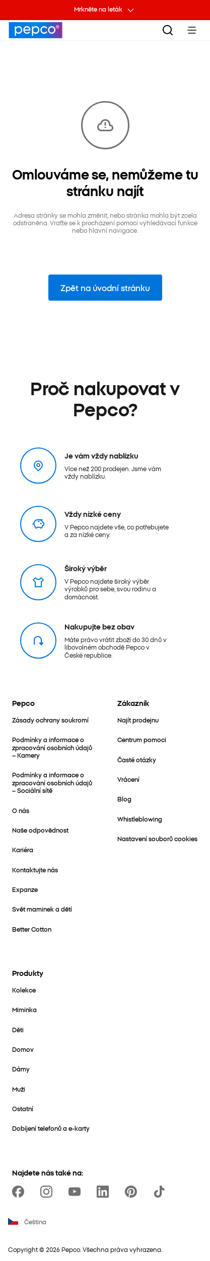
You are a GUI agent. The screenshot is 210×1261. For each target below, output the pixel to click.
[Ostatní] (22, 1108)
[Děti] (18, 1029)
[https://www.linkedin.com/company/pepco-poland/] (105, 1192)
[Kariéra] (22, 849)
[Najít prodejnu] (138, 720)
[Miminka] (24, 1009)
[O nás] (20, 810)
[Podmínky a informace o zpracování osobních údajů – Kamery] (52, 747)
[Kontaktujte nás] (35, 869)
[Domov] (23, 1049)
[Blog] (124, 798)
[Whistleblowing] (139, 819)
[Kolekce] (24, 990)
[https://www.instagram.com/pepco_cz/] (48, 1192)
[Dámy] (21, 1068)
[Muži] (18, 1089)
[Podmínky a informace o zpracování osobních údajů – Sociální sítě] (52, 782)
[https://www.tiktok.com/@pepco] (161, 1192)
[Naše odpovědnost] (40, 830)
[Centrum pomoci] (141, 739)
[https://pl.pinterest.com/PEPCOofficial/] (133, 1192)
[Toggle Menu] (192, 30)
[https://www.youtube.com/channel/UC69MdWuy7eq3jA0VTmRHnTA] (76, 1192)
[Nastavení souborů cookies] (157, 838)
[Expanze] (25, 889)
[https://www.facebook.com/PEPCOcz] (20, 1192)
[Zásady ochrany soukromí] (50, 720)
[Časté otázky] (136, 759)
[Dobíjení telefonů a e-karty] (51, 1128)
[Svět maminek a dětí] (42, 909)
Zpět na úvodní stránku (105, 287)
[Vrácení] (128, 779)
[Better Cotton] (31, 929)
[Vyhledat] (168, 30)
